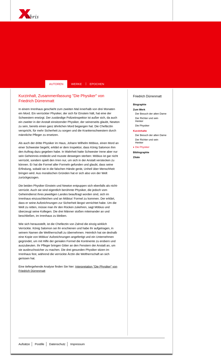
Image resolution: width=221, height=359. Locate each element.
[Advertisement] (110, 50)
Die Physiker (142, 125)
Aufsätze (24, 344)
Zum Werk (139, 109)
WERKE (76, 84)
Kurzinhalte (140, 130)
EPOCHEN (97, 84)
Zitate (136, 157)
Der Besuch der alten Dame (150, 113)
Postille (39, 344)
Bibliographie (141, 152)
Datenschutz (57, 344)
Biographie (139, 104)
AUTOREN (56, 84)
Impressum (77, 344)
